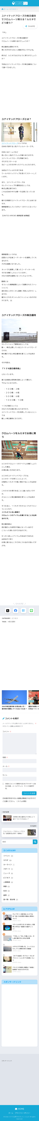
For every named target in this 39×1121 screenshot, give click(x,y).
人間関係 (8, 882)
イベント (8, 856)
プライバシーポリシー (22, 1113)
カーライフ (9, 864)
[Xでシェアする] (7, 610)
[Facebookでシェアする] (15, 610)
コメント (6, 731)
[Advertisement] (19, 92)
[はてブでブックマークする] (23, 610)
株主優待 (12, 622)
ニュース (8, 873)
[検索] (35, 842)
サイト (4, 775)
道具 (6, 895)
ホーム (11, 1113)
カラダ (7, 860)
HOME (19, 1109)
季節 (6, 886)
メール (6, 766)
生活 (6, 891)
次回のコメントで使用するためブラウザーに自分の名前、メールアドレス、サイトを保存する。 (20, 786)
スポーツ (8, 869)
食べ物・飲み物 (10, 899)
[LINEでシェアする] (31, 610)
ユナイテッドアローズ (10, 143)
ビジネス (15, 618)
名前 (5, 757)
